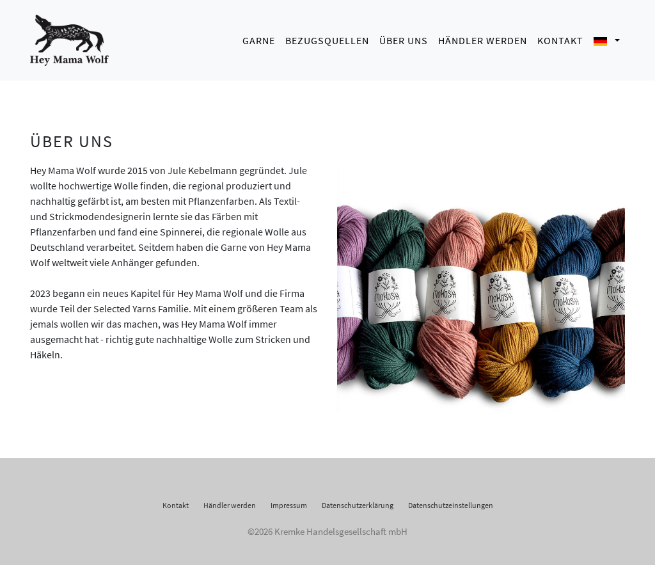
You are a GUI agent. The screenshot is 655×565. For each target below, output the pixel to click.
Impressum (289, 501)
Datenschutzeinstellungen (450, 501)
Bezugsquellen (327, 38)
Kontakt (560, 38)
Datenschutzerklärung (357, 501)
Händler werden (482, 38)
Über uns (403, 38)
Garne (258, 38)
